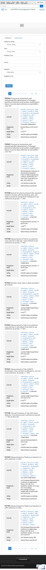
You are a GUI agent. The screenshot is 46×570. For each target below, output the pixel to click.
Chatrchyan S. (25, 202)
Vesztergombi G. (27, 208)
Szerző (6, 62)
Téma (5, 48)
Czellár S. (25, 117)
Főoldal (3, 2)
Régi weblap (24, 3)
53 (36, 93)
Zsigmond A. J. (27, 115)
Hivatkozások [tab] (18, 38)
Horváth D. (31, 111)
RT (26, 2)
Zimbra (8, 2)
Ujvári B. (32, 122)
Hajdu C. (25, 204)
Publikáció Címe (8, 55)
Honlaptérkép (23, 559)
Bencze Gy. (31, 109)
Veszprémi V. (26, 113)
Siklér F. (25, 206)
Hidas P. (25, 111)
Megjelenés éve (8, 76)
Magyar (40, 2)
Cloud (13, 2)
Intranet (3, 3)
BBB (18, 2)
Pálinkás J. (25, 119)
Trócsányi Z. (25, 122)
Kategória (6, 69)
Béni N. (26, 253)
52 (32, 93)
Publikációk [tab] (8, 38)
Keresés (9, 86)
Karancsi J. (26, 120)
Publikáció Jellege (9, 41)
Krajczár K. (24, 109)
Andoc (22, 2)
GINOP (17, 3)
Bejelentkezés (10, 3)
